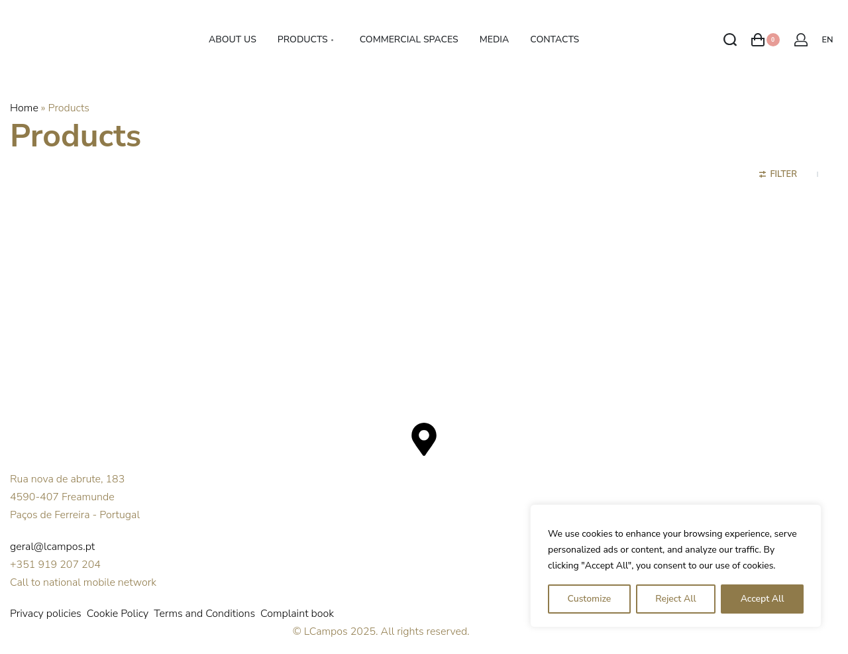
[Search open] (730, 39)
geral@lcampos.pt (52, 546)
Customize (589, 598)
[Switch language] (830, 40)
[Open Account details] (801, 39)
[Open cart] (765, 39)
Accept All (762, 598)
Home (24, 108)
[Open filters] (778, 176)
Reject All (675, 598)
